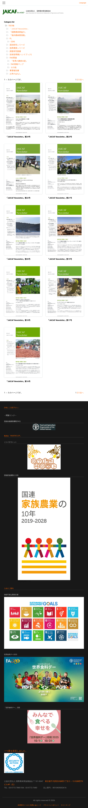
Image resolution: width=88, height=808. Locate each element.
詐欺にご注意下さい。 (12, 407)
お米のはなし (15, 74)
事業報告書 (14, 70)
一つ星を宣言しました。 (15, 751)
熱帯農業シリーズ (17, 48)
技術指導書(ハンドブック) (20, 54)
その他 (13, 67)
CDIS (12, 41)
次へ (82, 79)
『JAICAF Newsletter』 (19, 29)
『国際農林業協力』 (18, 32)
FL (10, 38)
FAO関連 (13, 58)
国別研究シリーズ (17, 45)
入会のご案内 (9, 588)
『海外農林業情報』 (18, 35)
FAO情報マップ (17, 64)
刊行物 (11, 25)
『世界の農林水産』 (19, 61)
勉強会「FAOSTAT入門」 (13, 436)
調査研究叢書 (15, 51)
